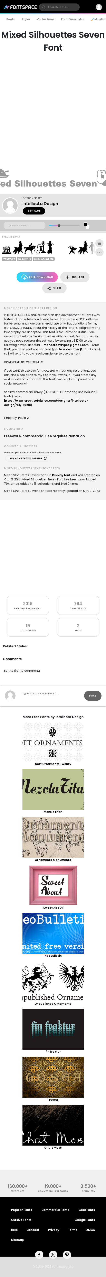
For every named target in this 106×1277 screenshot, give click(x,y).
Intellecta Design (40, 204)
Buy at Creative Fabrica (28, 458)
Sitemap (17, 1240)
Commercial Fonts (55, 1210)
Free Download (37, 277)
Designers (88, 1191)
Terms (72, 1230)
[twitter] (53, 1255)
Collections (46, 19)
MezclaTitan (53, 812)
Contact (34, 210)
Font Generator (73, 19)
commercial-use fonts (53, 1191)
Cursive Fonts (21, 1220)
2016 (27, 604)
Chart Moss (53, 1148)
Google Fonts (85, 1220)
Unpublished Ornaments (53, 1004)
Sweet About (53, 908)
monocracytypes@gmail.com (66, 345)
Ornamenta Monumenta (53, 860)
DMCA (90, 1230)
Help (14, 1230)
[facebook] (39, 1255)
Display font (61, 475)
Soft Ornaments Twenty (53, 764)
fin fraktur (53, 1052)
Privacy (53, 1230)
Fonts (10, 19)
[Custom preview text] (24, 225)
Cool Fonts (87, 1210)
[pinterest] (67, 1255)
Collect (75, 277)
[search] (59, 7)
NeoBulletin (53, 956)
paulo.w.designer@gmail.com (76, 349)
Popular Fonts (21, 1210)
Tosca (53, 1100)
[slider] (59, 225)
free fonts (18, 1191)
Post (93, 695)
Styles (26, 19)
